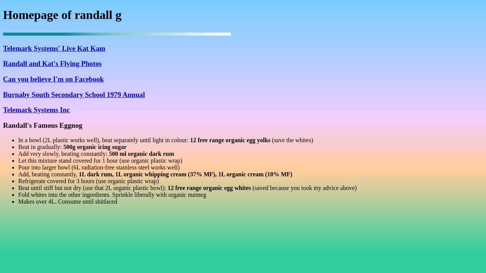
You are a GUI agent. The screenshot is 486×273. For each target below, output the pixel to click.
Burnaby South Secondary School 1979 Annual (74, 95)
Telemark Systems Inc (36, 110)
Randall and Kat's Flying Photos (52, 63)
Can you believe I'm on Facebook (53, 79)
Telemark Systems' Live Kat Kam (54, 48)
